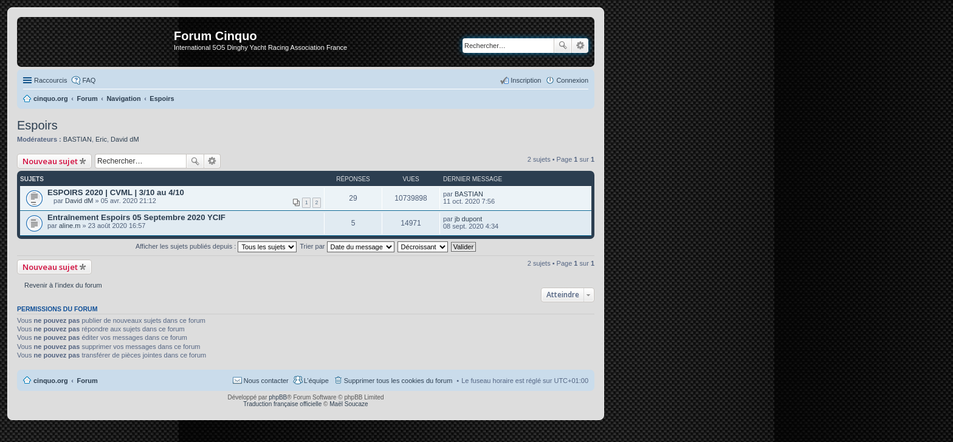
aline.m (69, 225)
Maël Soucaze (348, 404)
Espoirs (37, 125)
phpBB (278, 397)
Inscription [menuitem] (526, 80)
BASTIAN (77, 139)
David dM (125, 139)
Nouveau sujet (50, 161)
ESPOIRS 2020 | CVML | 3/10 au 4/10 (115, 192)
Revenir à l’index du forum (63, 285)
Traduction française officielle (282, 404)
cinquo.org (50, 380)
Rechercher (563, 45)
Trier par (347, 246)
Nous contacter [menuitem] (266, 380)
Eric (101, 139)
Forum (87, 380)
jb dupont (468, 219)
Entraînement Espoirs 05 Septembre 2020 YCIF (136, 217)
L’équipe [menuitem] (316, 380)
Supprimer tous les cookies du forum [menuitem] (398, 380)
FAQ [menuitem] (88, 80)
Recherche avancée (580, 45)
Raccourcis (50, 80)
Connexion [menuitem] (572, 80)
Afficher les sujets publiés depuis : (216, 246)
